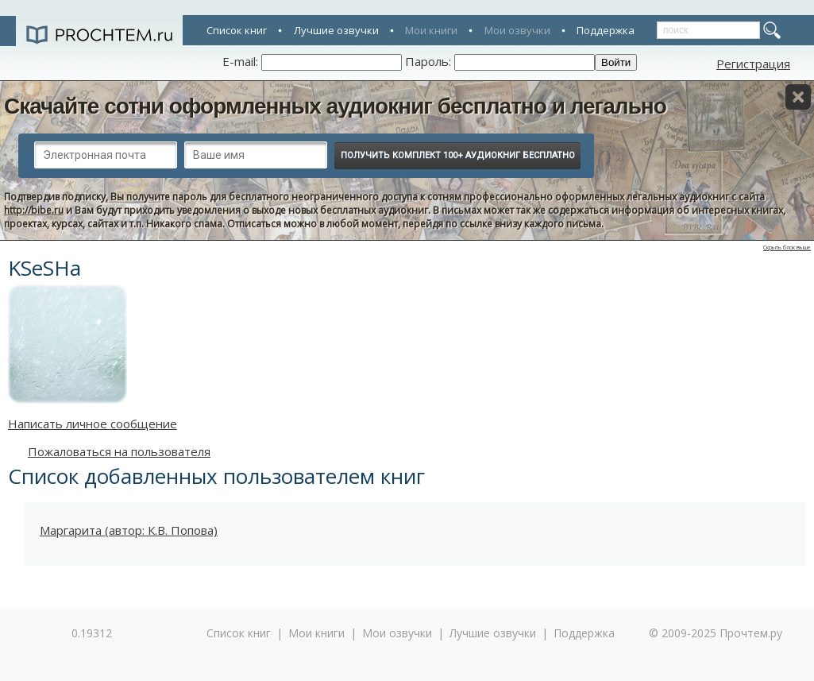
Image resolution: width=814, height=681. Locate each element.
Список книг (236, 30)
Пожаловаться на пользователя (119, 451)
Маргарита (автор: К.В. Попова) (129, 530)
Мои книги (431, 30)
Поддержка (606, 30)
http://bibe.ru (34, 210)
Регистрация (753, 64)
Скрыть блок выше (787, 247)
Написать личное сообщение (92, 423)
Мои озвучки (517, 30)
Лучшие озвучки (336, 30)
